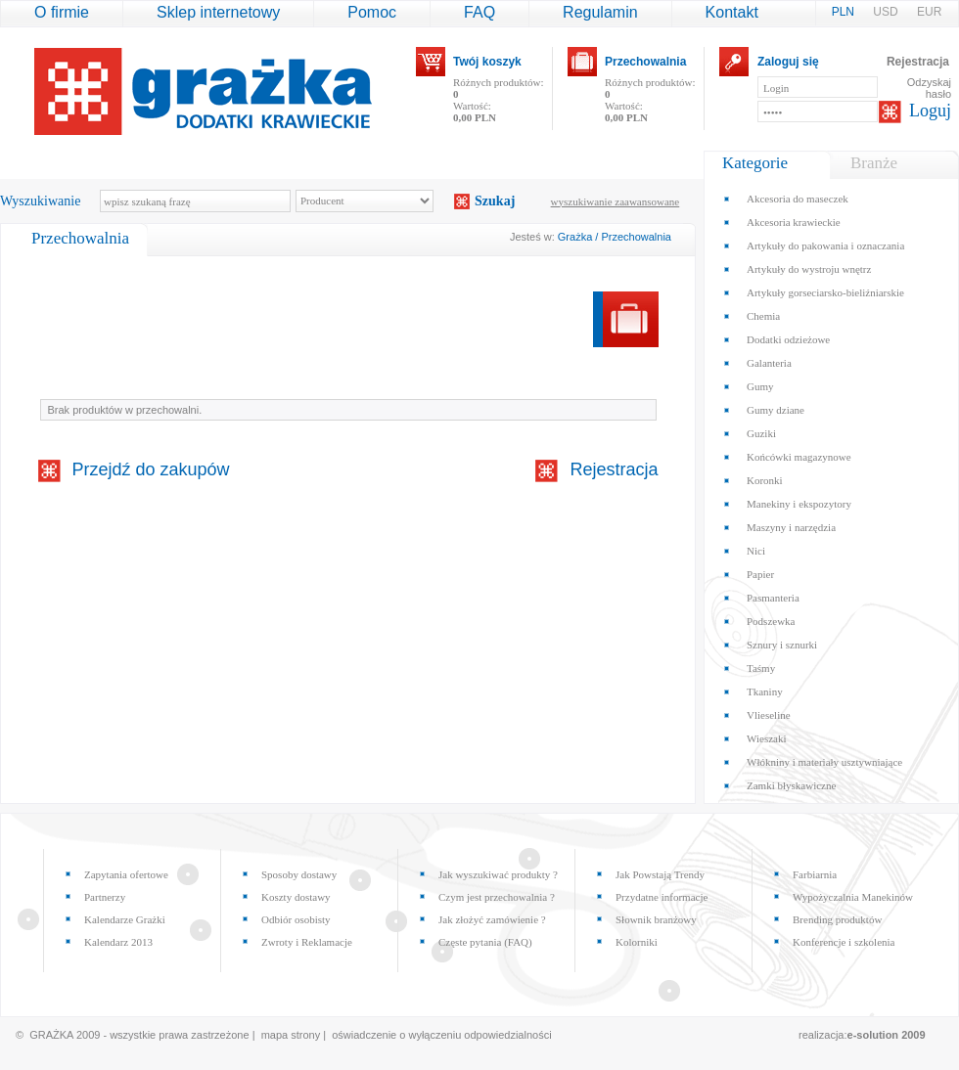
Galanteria (769, 363)
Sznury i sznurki (782, 644)
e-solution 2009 (886, 1035)
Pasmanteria (773, 597)
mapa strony (291, 1035)
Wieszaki (766, 738)
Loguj (930, 110)
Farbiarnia (815, 874)
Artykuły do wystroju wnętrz (809, 269)
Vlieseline (769, 715)
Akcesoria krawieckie (794, 222)
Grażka (575, 237)
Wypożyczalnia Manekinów (853, 897)
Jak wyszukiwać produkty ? (498, 874)
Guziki (761, 433)
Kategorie (755, 163)
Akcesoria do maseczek (797, 198)
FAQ (479, 12)
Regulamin (600, 12)
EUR (929, 12)
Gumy (760, 386)
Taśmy (761, 668)
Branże (873, 163)
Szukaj (495, 201)
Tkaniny (765, 691)
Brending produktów (837, 919)
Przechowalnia (645, 61)
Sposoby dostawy (299, 874)
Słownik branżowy (656, 919)
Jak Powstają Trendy (660, 874)
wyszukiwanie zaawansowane (615, 201)
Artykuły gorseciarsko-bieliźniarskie (825, 292)
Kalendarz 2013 (118, 942)
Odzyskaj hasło (929, 88)
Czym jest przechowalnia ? (496, 897)
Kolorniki (637, 942)
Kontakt (732, 12)
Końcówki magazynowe (799, 457)
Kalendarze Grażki (124, 919)
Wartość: (474, 111)
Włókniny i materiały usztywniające (824, 762)
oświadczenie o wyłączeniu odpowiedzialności (441, 1035)
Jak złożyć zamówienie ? (492, 919)
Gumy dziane (775, 410)
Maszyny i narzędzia (791, 527)
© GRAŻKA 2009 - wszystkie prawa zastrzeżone (133, 1035)
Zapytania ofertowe (126, 874)
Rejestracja (918, 61)
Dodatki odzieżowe (788, 339)
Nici (756, 551)
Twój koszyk (487, 61)
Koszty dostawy (296, 897)
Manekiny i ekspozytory (799, 504)
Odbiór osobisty (296, 919)
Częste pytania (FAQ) (485, 942)
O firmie (61, 12)
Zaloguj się (788, 61)
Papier (760, 574)
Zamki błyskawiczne (791, 785)
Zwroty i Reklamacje (306, 942)
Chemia (763, 316)
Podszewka (771, 621)
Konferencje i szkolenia (843, 942)
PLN (845, 12)
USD (887, 12)
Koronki (765, 480)
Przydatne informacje (662, 897)
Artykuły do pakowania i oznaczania (825, 245)
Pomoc (371, 12)
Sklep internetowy (218, 12)
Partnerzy (104, 897)
